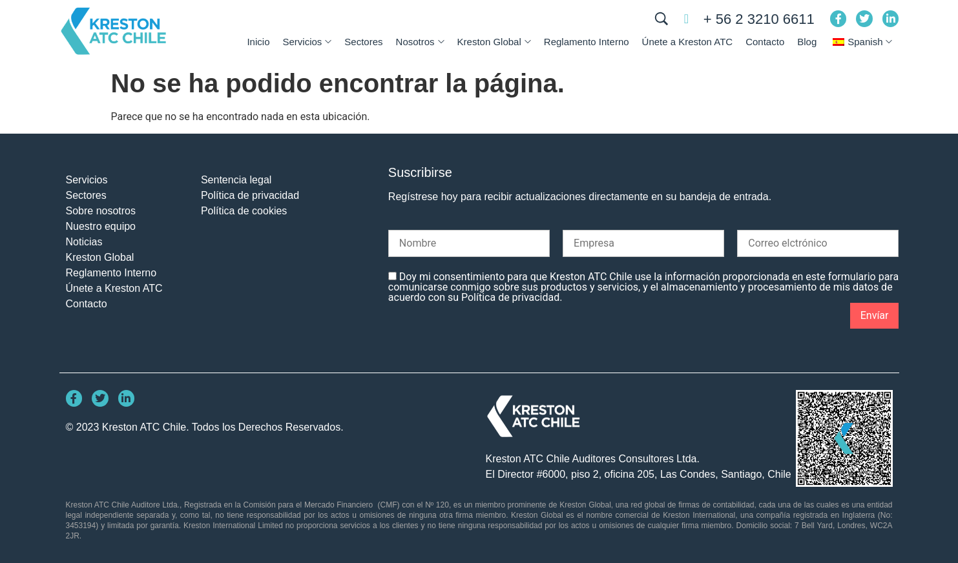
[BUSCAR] (661, 19)
